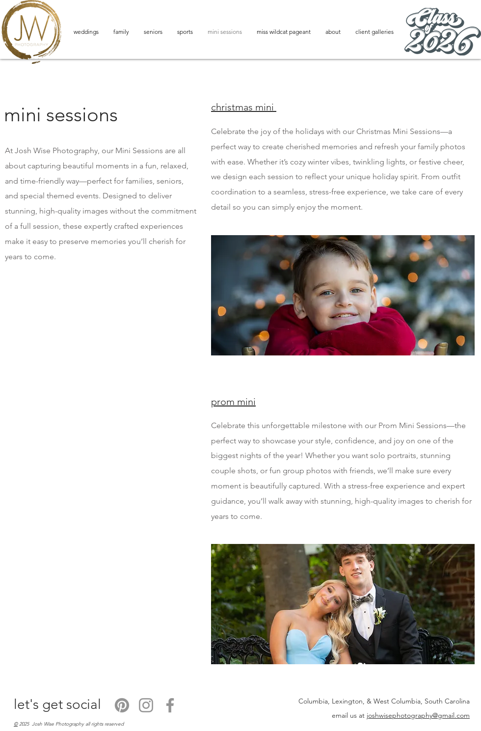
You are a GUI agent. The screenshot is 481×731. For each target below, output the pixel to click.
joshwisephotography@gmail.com (418, 715)
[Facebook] (170, 705)
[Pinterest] (122, 705)
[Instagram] (146, 705)
